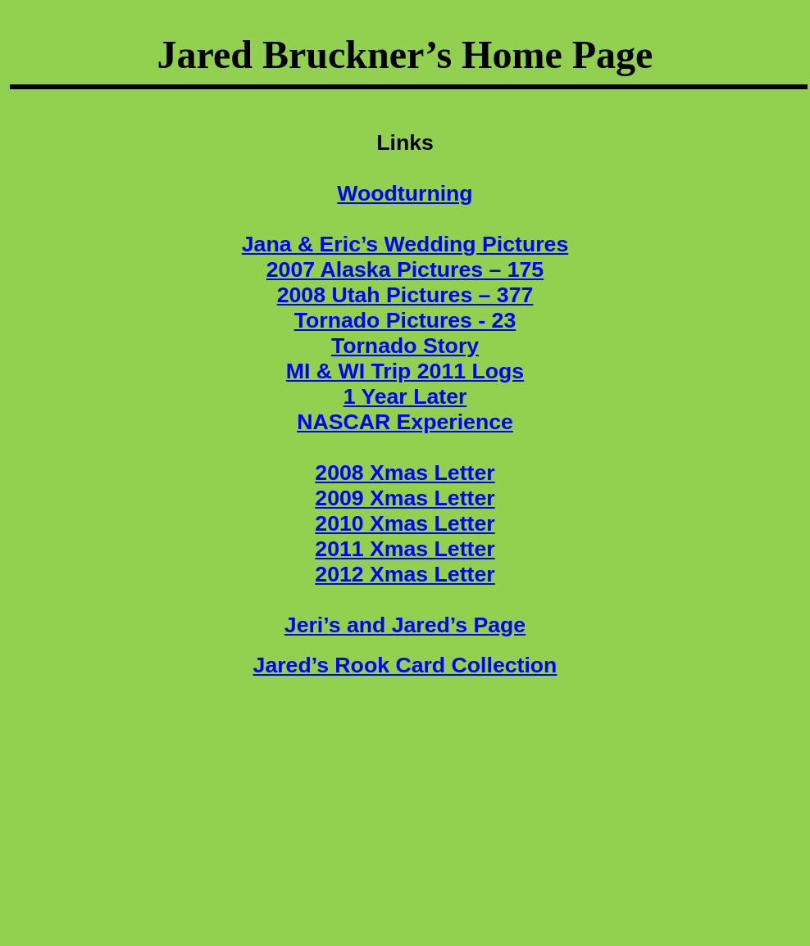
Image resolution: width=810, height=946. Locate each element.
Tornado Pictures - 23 (405, 320)
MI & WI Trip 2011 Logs (405, 371)
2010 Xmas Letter (404, 523)
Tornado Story (405, 345)
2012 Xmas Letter (404, 574)
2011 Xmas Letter (404, 548)
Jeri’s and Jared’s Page (405, 625)
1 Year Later (405, 396)
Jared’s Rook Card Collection (405, 665)
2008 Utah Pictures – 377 (405, 295)
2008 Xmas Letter (404, 472)
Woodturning (404, 193)
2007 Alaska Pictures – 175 (405, 269)
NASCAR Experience (405, 422)
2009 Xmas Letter (404, 498)
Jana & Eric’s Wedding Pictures (405, 244)
